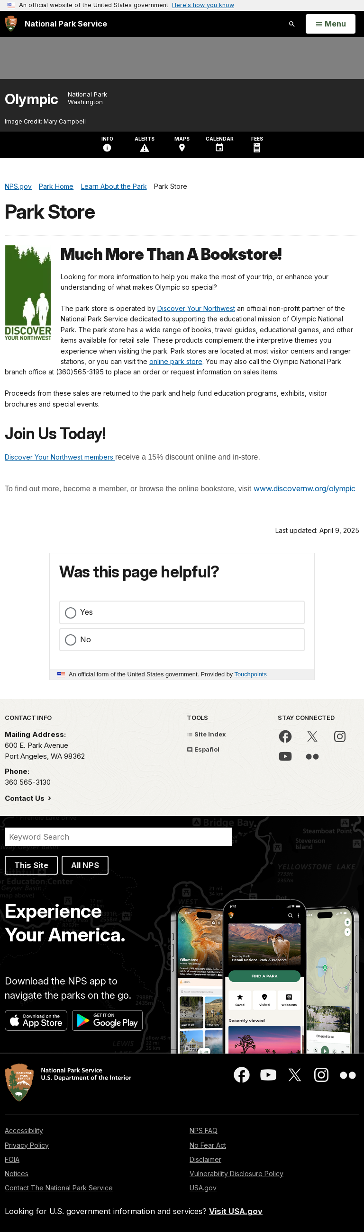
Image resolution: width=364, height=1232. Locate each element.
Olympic (31, 99)
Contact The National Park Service (59, 1188)
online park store (175, 361)
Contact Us (25, 798)
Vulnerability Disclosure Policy (236, 1174)
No (85, 639)
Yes (86, 612)
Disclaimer (205, 1159)
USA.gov (203, 1188)
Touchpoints (251, 674)
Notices (16, 1174)
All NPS (85, 865)
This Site (31, 865)
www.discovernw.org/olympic (304, 488)
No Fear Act (208, 1145)
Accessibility (24, 1130)
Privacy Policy (27, 1145)
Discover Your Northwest (196, 308)
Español (203, 749)
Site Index (206, 734)
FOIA (12, 1159)
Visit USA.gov (236, 1211)
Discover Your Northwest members (60, 457)
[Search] (118, 836)
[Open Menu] (330, 24)
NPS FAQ (204, 1130)
